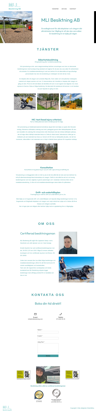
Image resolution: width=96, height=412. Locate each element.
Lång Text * (41, 342)
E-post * (40, 336)
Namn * (40, 330)
